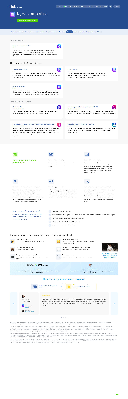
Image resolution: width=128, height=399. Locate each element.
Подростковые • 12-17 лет (94, 31)
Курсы (68, 6)
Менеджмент (40, 31)
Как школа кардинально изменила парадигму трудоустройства (110, 250)
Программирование (17, 31)
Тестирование (29, 31)
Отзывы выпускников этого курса (64, 279)
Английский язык (79, 31)
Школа (60, 6)
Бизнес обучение (51, 31)
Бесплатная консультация (27, 20)
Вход (116, 6)
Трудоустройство (87, 6)
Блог (96, 6)
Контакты (103, 6)
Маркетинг (62, 31)
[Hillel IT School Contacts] (110, 6)
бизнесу (76, 6)
